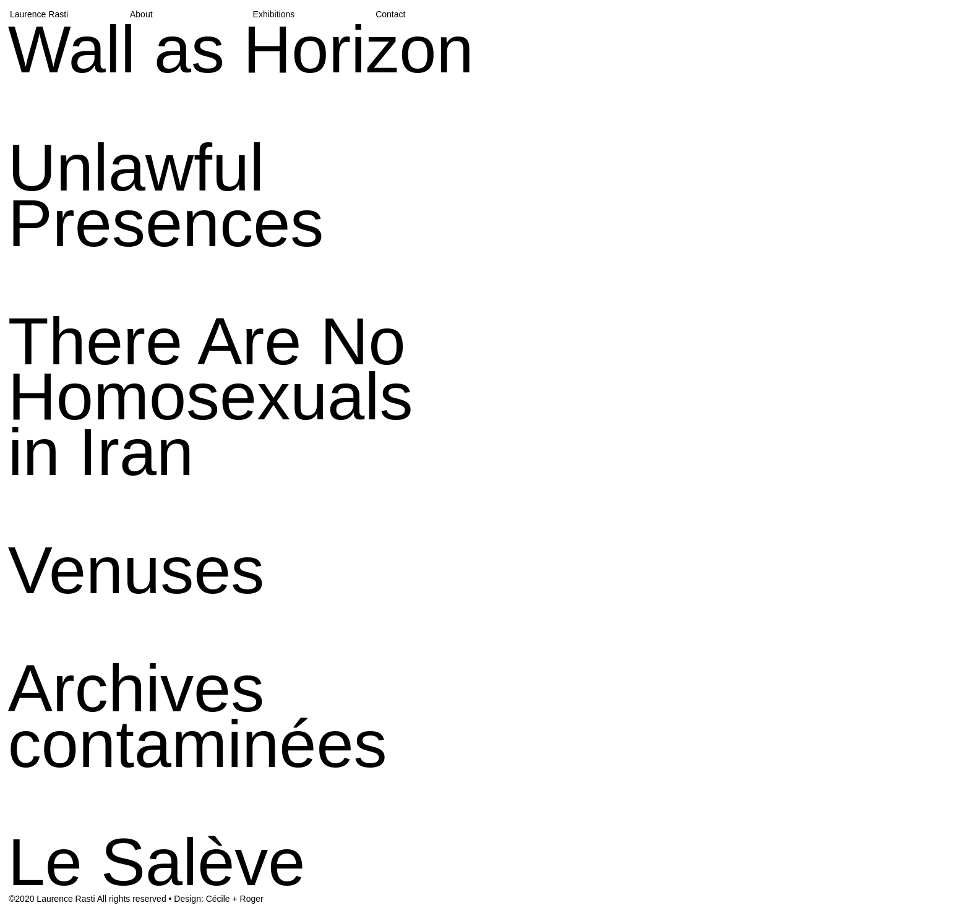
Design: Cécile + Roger (218, 899)
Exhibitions (274, 14)
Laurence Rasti (39, 14)
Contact (390, 14)
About (141, 14)
